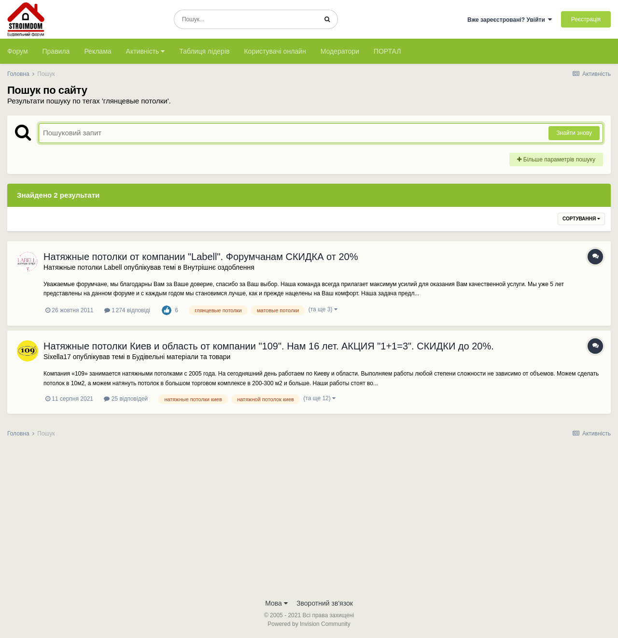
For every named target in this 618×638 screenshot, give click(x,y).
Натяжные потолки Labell (82, 267)
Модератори (340, 51)
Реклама (97, 51)
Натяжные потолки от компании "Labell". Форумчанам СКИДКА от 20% (200, 256)
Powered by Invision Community (308, 624)
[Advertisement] (309, 521)
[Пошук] (245, 19)
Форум (17, 51)
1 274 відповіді (127, 310)
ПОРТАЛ (387, 51)
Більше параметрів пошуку (556, 159)
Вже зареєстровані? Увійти (509, 19)
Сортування (581, 218)
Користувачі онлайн (275, 51)
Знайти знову (574, 133)
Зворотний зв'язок (324, 603)
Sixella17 (57, 357)
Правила (56, 51)
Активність (145, 51)
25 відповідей (126, 398)
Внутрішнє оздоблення (218, 267)
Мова (276, 603)
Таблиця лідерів (204, 51)
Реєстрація (586, 19)
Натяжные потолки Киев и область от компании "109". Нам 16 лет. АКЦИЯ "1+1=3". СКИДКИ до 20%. (268, 346)
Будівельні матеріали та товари (181, 357)
